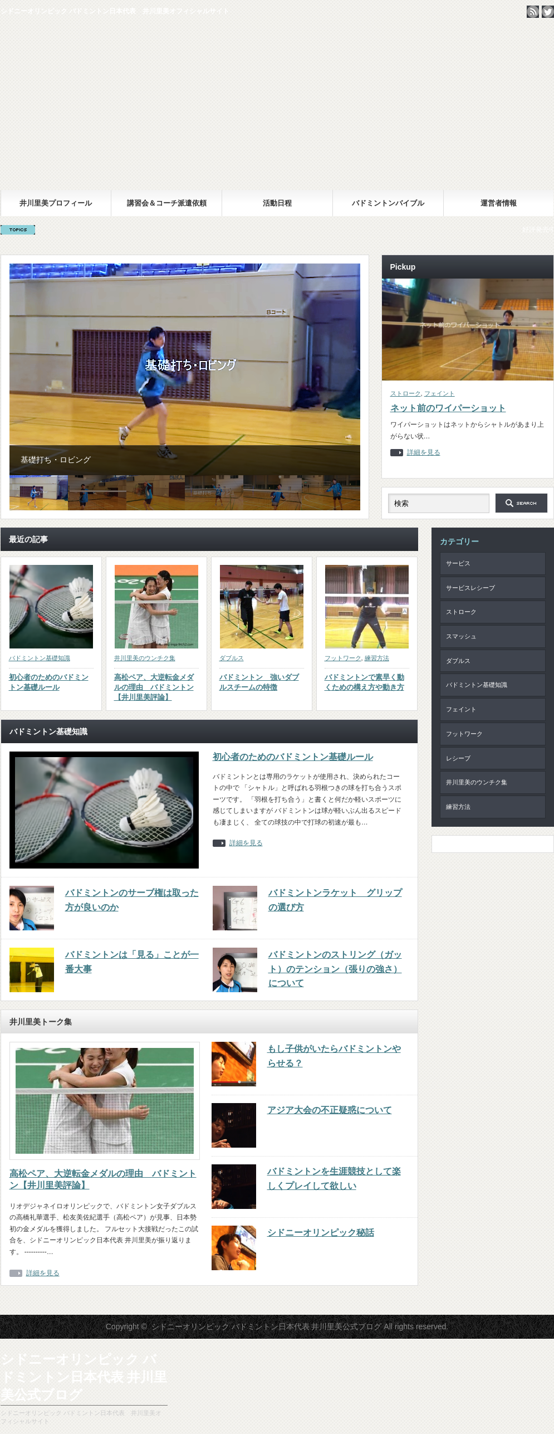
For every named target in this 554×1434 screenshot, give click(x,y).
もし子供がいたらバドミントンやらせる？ (334, 1056)
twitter (548, 12)
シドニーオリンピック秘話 (320, 1232)
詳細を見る (423, 452)
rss (533, 12)
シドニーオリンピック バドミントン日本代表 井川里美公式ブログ (277, 107)
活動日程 (277, 203)
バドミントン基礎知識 (39, 658)
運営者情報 (499, 203)
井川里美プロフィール (55, 203)
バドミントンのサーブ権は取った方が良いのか (132, 900)
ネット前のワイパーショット (448, 408)
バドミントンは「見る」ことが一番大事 (132, 962)
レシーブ (458, 758)
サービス (458, 563)
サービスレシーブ (470, 587)
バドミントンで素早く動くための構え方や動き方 (364, 682)
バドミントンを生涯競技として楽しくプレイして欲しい (334, 1179)
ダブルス (231, 658)
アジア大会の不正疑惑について (329, 1110)
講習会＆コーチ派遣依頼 (167, 203)
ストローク (405, 393)
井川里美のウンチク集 (144, 658)
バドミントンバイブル (388, 203)
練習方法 (377, 658)
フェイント (439, 393)
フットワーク (343, 658)
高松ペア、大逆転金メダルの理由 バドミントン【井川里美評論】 (154, 687)
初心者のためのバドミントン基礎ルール (49, 682)
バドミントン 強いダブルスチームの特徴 (259, 682)
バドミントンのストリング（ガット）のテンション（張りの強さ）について (335, 969)
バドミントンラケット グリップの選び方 (335, 900)
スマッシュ (461, 636)
